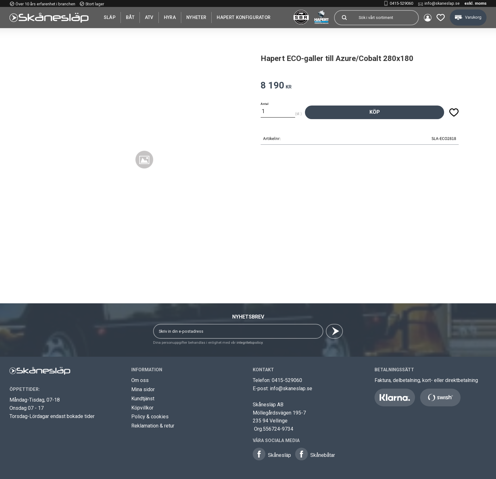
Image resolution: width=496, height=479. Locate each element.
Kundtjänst (142, 399)
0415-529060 (401, 3)
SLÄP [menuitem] (109, 17)
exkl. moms (475, 3)
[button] (440, 17)
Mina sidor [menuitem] (427, 17)
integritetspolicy (250, 343)
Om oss (140, 380)
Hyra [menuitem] (170, 17)
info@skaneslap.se (442, 3)
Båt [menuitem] (130, 17)
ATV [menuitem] (149, 17)
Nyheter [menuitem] (196, 17)
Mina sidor (143, 389)
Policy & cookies (150, 417)
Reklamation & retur (152, 426)
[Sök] (344, 18)
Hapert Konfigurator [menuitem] (243, 17)
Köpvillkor (142, 408)
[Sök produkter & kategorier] (386, 18)
